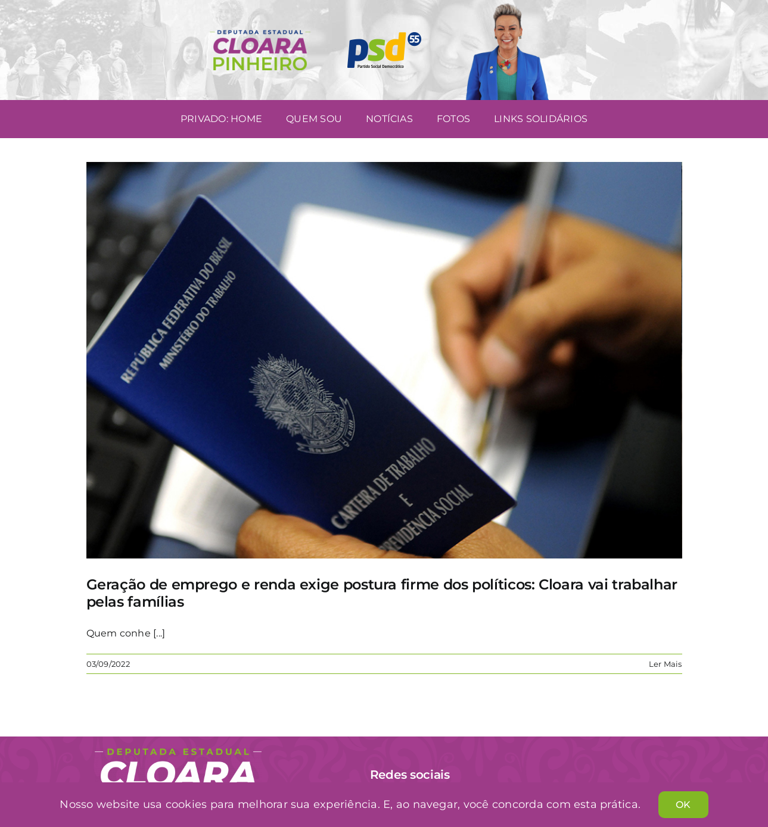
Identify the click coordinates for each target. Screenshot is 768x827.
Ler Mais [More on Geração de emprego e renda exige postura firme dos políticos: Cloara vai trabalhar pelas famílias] (665, 664)
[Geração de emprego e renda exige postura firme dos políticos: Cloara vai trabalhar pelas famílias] (384, 360)
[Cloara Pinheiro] (178, 753)
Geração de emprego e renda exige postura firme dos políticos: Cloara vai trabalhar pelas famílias (381, 593)
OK (683, 804)
